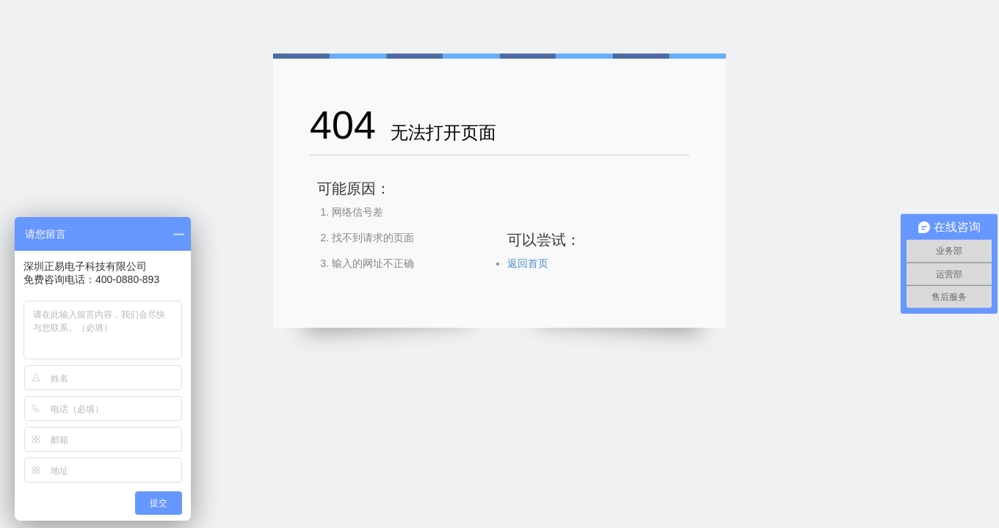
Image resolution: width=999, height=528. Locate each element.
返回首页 (527, 263)
